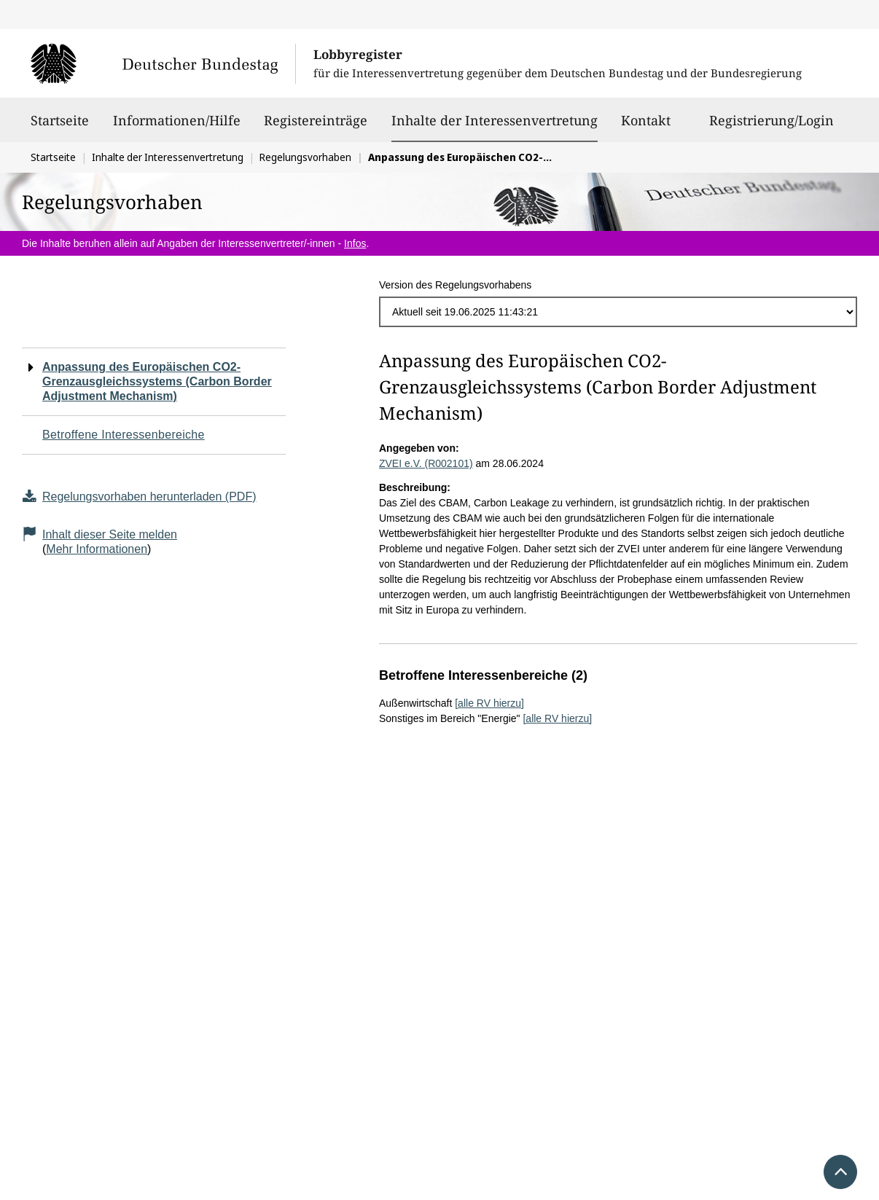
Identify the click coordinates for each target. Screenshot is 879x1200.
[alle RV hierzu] (489, 703)
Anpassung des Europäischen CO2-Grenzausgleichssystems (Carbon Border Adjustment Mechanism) (157, 381)
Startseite (60, 126)
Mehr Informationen (96, 549)
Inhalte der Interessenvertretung (494, 120)
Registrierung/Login (771, 126)
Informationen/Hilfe (177, 126)
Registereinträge (315, 126)
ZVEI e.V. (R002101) (426, 463)
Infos (355, 243)
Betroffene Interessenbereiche (123, 434)
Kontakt (646, 126)
